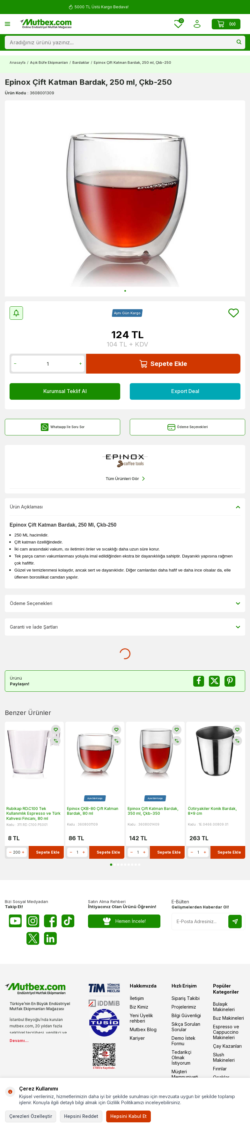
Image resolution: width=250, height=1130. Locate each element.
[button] (125, 291)
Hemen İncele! (124, 921)
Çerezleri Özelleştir (30, 1116)
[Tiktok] (68, 921)
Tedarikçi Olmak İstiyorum (181, 1057)
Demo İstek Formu (183, 1040)
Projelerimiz (184, 1007)
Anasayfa (18, 62)
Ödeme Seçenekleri (187, 427)
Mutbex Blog (143, 1029)
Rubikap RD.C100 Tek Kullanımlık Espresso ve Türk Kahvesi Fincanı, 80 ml (33, 813)
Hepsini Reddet (81, 1116)
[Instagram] (32, 921)
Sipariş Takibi (186, 998)
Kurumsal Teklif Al (65, 391)
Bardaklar (80, 62)
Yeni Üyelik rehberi (141, 1018)
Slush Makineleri (224, 1057)
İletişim (137, 998)
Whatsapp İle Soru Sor (63, 427)
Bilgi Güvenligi (186, 1015)
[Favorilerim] (178, 24)
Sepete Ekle (163, 364)
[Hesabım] (197, 24)
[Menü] (7, 23)
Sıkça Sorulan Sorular (186, 1026)
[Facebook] (50, 921)
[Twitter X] (32, 938)
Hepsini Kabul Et (128, 1116)
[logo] (45, 24)
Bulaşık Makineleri (224, 1006)
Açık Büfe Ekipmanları (49, 62)
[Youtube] (15, 921)
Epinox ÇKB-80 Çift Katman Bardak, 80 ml (92, 811)
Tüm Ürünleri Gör (125, 479)
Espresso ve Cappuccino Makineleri (226, 1032)
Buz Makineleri (228, 1018)
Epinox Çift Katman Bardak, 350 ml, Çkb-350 (153, 811)
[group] (125, 198)
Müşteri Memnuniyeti (185, 1074)
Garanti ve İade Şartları (125, 627)
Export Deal (185, 391)
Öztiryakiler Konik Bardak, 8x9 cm (212, 811)
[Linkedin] (50, 938)
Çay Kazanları (227, 1046)
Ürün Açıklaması (125, 506)
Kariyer (137, 1038)
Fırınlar (220, 1068)
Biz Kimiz (139, 1007)
